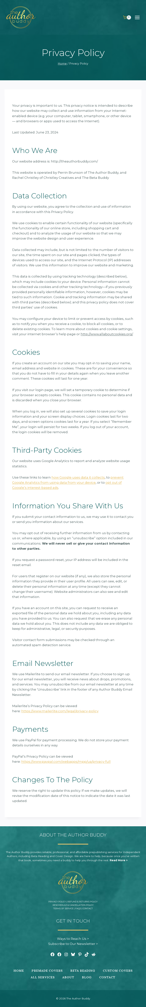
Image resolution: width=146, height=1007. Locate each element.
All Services (43, 977)
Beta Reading (82, 970)
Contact (88, 908)
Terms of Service (63, 908)
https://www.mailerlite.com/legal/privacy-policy (59, 711)
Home (18, 970)
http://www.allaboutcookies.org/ (107, 334)
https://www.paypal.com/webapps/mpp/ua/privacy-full (66, 761)
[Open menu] (139, 17)
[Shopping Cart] (127, 17)
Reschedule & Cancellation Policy (73, 905)
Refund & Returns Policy (82, 901)
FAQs (78, 908)
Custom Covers (118, 970)
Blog (87, 977)
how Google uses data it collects (78, 477)
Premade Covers (47, 970)
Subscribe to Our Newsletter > (73, 944)
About (68, 977)
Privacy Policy (57, 901)
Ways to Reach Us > (73, 939)
